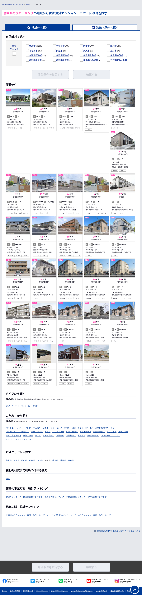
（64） (63, 55)
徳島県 (28, 4)
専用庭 (47, 432)
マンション (26, 406)
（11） (60, 51)
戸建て (36, 406)
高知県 (71, 460)
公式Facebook (13, 581)
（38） (90, 55)
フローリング (56, 428)
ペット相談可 (72, 432)
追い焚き (89, 428)
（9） (87, 51)
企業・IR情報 (15, 591)
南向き (67, 428)
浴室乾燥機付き (102, 428)
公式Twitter (42, 581)
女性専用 (60, 435)
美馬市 (86, 51)
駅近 (74, 428)
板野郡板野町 (62, 60)
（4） (114, 51)
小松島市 (33, 51)
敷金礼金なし (93, 435)
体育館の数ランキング (75, 497)
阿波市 (59, 51)
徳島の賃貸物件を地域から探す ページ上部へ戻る (118, 531)
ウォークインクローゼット (17, 432)
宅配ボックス (99, 432)
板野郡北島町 (89, 55)
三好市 (113, 51)
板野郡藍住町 (62, 55)
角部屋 (80, 428)
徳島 (8, 479)
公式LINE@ (70, 581)
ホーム (4, 591)
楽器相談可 (71, 435)
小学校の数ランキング (97, 497)
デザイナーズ (85, 432)
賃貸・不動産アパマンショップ (12, 4)
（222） (87, 46)
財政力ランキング (13, 497)
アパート (15, 406)
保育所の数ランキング (54, 497)
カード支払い (48, 435)
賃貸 (8, 406)
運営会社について (117, 591)
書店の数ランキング (102, 515)
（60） (61, 46)
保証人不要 (28, 435)
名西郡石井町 (35, 55)
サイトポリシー (42, 591)
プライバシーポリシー (59, 591)
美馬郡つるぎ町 (90, 60)
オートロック (37, 432)
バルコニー (11, 428)
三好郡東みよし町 (118, 60)
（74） (114, 46)
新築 (113, 428)
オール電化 (123, 432)
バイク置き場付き (13, 435)
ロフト (38, 435)
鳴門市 (113, 46)
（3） (63, 60)
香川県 (55, 460)
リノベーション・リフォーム (18, 439)
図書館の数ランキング (33, 497)
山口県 (40, 460)
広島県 (32, 460)
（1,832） (34, 46)
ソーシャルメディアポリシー (81, 591)
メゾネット (111, 432)
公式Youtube (99, 581)
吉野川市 (60, 46)
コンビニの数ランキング (80, 515)
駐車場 (46, 428)
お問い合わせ (28, 591)
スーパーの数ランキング (57, 515)
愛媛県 (63, 460)
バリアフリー (58, 432)
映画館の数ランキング (15, 515)
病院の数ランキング (36, 515)
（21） (117, 55)
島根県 (16, 460)
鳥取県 (9, 460)
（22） (36, 55)
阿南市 (86, 46)
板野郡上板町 (35, 60)
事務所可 (81, 435)
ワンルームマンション (110, 435)
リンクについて (101, 591)
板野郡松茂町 (116, 55)
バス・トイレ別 (24, 428)
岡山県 (24, 460)
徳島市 (32, 46)
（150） (34, 51)
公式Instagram (129, 581)
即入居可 (37, 428)
